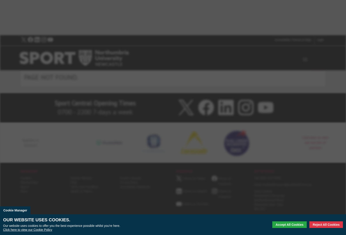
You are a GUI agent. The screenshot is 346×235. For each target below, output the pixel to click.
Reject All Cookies (326, 224)
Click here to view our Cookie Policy (27, 229)
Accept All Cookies (289, 224)
